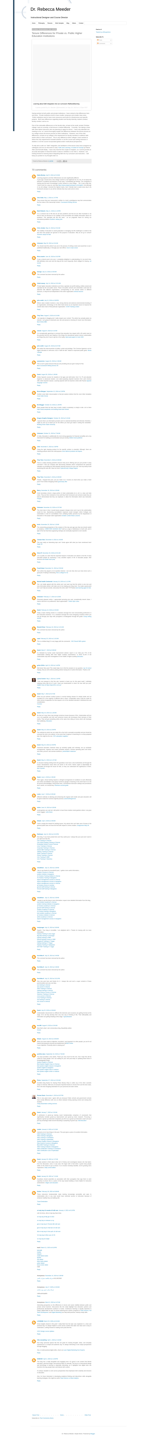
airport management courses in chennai (48, 879)
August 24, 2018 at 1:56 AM (53, 361)
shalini (39, 1129)
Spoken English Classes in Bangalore (48, 1141)
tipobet (39, 1257)
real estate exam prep (48, 559)
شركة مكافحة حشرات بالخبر (45, 1278)
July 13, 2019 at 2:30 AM (52, 897)
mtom (39, 807)
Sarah (39, 374)
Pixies (39, 1080)
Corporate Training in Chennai (46, 848)
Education (80, 656)
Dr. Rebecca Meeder (51, 9)
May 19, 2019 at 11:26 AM (48, 713)
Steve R (39, 553)
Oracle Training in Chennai (45, 855)
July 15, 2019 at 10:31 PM (52, 978)
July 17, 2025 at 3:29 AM (52, 1287)
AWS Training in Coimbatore (45, 1137)
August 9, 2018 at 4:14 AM (49, 331)
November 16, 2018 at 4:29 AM (50, 490)
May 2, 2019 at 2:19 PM (53, 678)
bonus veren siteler (42, 1265)
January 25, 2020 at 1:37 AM (49, 1159)
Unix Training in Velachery (44, 859)
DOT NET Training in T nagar (45, 946)
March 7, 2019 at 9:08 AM (48, 650)
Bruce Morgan (41, 391)
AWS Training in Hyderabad (45, 1139)
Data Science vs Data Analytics (70, 1378)
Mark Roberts (41, 211)
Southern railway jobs (56, 219)
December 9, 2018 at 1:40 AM (54, 539)
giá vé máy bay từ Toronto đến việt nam (48, 1224)
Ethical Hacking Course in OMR (46, 939)
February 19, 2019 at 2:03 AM (49, 610)
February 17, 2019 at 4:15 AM (52, 596)
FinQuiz (39, 498)
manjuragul (40, 927)
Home (33, 23)
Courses (39, 704)
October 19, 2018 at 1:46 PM (53, 405)
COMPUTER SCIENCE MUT (53, 529)
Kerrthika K (40, 955)
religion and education (51, 1183)
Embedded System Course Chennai (47, 844)
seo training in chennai (43, 985)
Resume (50, 23)
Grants (39, 1030)
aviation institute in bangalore (45, 874)
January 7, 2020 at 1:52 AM (49, 1112)
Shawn (39, 821)
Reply (38, 191)
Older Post (88, 1415)
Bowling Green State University (46, 424)
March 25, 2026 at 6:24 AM (52, 1321)
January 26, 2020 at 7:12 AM (49, 1176)
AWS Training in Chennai (44, 988)
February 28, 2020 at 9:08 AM (50, 1191)
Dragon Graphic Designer (45, 418)
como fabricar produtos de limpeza (72, 451)
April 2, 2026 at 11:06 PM (50, 1359)
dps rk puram (41, 768)
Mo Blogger (40, 405)
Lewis (39, 794)
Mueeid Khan (41, 627)
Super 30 (39, 544)
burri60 (39, 1025)
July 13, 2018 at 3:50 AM (49, 272)
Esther (39, 1191)
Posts (99, 40)
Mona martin (41, 256)
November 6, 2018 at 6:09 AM (52, 460)
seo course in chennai (43, 987)
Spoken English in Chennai (45, 1062)
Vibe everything (42, 1340)
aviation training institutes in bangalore (48, 904)
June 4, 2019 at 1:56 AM (48, 777)
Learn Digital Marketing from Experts (74, 1350)
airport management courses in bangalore (49, 881)
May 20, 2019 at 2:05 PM (48, 745)
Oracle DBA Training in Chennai (46, 850)
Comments (101, 43)
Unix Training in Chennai (44, 840)
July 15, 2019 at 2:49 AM (52, 967)
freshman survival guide (61, 785)
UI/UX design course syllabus (45, 1331)
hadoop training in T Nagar (45, 943)
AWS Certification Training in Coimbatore (49, 1148)
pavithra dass (41, 1054)
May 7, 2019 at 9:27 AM (48, 694)
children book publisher (75, 438)
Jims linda (40, 197)
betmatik (39, 1250)
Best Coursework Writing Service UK (47, 365)
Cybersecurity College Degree (69, 468)
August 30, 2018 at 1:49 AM (49, 374)
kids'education (82, 1120)
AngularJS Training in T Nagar (46, 941)
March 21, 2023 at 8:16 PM (49, 1247)
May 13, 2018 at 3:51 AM (53, 228)
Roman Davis (41, 1095)
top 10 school (87, 668)
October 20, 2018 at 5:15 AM (62, 418)
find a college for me (62, 572)
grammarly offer (62, 481)
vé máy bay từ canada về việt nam (47, 1210)
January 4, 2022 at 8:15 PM (67, 1210)
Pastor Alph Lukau (73, 601)
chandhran (40, 867)
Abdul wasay (41, 283)
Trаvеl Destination (42, 1201)
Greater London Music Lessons (71, 515)
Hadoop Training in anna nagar (46, 934)
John (38, 446)
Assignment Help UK (83, 825)
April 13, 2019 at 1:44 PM (52, 665)
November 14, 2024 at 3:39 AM (54, 1275)
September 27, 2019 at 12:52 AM (51, 1080)
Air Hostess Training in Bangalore (46, 878)
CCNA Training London (72, 306)
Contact (81, 23)
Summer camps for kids (44, 234)
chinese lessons (78, 291)
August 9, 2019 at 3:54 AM (49, 1025)
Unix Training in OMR (43, 857)
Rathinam (40, 834)
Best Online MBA (42, 322)
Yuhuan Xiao (41, 539)
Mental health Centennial (44, 581)
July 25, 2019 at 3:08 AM (48, 1010)
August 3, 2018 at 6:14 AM (51, 315)
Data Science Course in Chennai (46, 992)
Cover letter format (42, 396)
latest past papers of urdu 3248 (74, 337)
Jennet (39, 331)
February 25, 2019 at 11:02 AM (50, 638)
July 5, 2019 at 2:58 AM (48, 821)
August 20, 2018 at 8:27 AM (52, 346)
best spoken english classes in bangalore (49, 1066)
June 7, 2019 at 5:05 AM (48, 794)
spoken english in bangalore (45, 1067)
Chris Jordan (41, 228)
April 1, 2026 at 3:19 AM (54, 1340)
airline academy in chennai (45, 917)
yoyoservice (41, 361)
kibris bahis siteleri (42, 1261)
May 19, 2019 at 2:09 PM (48, 729)
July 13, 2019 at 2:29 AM (52, 867)
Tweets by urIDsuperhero (103, 32)
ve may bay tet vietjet (43, 1239)
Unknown (40, 243)
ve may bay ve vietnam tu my (45, 1220)
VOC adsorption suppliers (60, 736)
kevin (38, 524)
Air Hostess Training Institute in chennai (48, 876)
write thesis (49, 812)
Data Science (85, 1310)
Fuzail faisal (40, 568)
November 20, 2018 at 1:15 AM (50, 524)
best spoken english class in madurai (47, 1069)
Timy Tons (40, 315)
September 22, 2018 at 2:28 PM (56, 391)
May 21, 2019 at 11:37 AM (48, 760)
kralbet (39, 1252)
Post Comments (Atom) (46, 1418)
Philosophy (41, 23)
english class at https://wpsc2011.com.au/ (49, 685)
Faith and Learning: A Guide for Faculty (70, 147)
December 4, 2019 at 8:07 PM (54, 1095)
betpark (39, 1254)
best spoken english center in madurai (48, 1071)
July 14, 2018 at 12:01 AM (53, 283)
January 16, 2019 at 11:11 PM (61, 581)
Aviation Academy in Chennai (45, 909)
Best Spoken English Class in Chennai (48, 1064)
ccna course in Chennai (44, 996)
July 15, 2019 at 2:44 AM (52, 955)
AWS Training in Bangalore (45, 1136)
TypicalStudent (67, 1016)
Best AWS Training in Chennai (46, 1145)
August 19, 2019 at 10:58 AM (50, 1039)
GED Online (69, 1043)
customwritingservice (70, 798)
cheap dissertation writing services (47, 1103)
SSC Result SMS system (78, 641)
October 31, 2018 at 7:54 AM (52, 433)
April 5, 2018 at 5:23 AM (53, 175)
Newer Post (35, 1415)
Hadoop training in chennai (45, 990)
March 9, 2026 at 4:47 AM (52, 1302)
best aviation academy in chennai (46, 902)
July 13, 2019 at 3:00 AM (52, 927)
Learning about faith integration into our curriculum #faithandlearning (56, 104)
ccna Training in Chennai (44, 998)
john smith (40, 300)
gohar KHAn (41, 665)
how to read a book (72, 248)
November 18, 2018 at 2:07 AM (52, 507)
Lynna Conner (41, 678)
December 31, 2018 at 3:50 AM (54, 568)
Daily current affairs (50, 1167)
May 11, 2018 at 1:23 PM (53, 211)
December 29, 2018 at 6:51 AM (51, 553)
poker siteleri (40, 1263)
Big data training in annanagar (46, 935)
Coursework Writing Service (69, 202)
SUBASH (40, 1359)
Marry (39, 490)
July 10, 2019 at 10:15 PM (51, 834)
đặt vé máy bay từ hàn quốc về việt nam (49, 1231)
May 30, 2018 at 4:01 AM (51, 243)
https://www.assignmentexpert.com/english (70, 185)
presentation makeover (69, 751)
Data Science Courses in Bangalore (47, 1143)
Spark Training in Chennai (44, 853)
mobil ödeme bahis (42, 1256)
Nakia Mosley (41, 175)
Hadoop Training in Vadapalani (46, 945)
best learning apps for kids (83, 588)
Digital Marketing (56, 1312)
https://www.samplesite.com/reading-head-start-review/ (53, 409)
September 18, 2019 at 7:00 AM (55, 1054)
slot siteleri (40, 1259)
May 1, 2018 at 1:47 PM (51, 197)
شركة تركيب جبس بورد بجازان (45, 1290)
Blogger (92, 1434)
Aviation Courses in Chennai (45, 872)
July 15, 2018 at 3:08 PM (51, 300)
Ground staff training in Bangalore (47, 889)
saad (38, 638)
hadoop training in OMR (44, 937)
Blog (68, 23)
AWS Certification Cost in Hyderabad (47, 1150)
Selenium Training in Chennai (45, 994)
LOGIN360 (40, 1321)
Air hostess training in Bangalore (46, 911)
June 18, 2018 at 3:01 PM (52, 256)
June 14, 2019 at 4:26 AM (48, 807)
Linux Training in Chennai (44, 846)
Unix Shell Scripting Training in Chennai (48, 842)
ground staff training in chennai (46, 887)
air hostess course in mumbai (45, 885)
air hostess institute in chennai (46, 915)
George (39, 272)
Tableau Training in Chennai (45, 851)
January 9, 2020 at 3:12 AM (50, 1129)
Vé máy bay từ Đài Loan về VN (46, 1235)
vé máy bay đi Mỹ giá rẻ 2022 (45, 1217)
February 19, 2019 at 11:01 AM (55, 627)
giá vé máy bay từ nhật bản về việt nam (48, 1228)
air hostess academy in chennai (46, 906)
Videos (74, 23)
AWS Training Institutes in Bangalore (47, 1147)
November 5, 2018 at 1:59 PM (49, 446)
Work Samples (59, 23)
